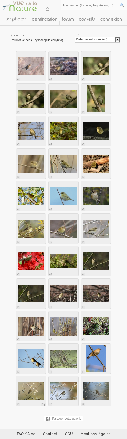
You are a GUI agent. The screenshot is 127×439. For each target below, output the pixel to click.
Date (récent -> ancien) (91, 39)
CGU (69, 434)
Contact (50, 434)
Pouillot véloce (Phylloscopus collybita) (37, 40)
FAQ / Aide (26, 434)
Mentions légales (95, 434)
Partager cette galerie (66, 418)
